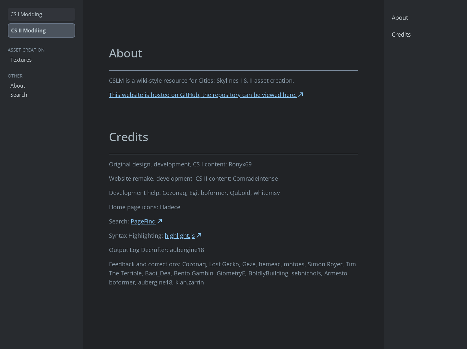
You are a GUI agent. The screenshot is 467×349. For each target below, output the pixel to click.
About (17, 85)
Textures (21, 59)
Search (18, 94)
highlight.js (184, 235)
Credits (401, 34)
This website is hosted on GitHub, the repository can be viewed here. (207, 95)
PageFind (147, 221)
